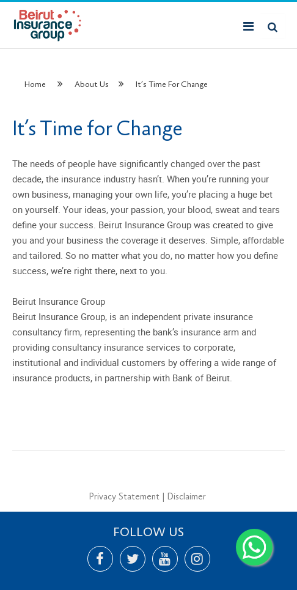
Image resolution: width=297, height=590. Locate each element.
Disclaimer (186, 496)
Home (35, 84)
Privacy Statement (124, 496)
